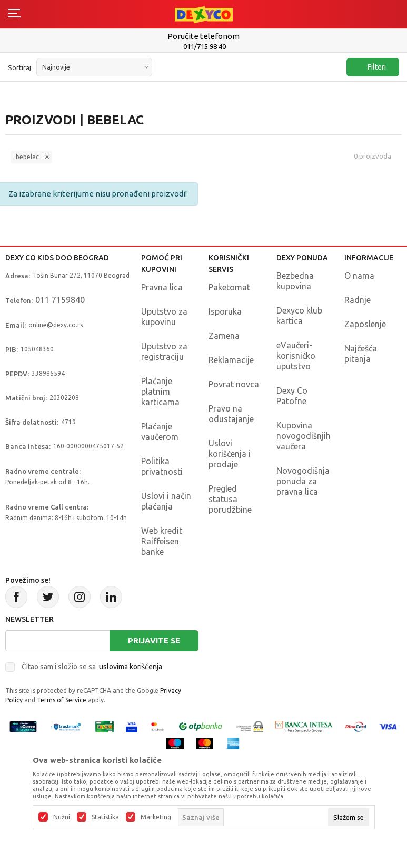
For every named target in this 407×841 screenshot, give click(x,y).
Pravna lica (162, 287)
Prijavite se (154, 640)
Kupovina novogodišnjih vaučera (303, 435)
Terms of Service (61, 700)
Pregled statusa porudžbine (230, 499)
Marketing (156, 817)
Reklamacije (231, 360)
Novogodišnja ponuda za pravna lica (303, 481)
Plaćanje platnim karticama (160, 391)
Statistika (105, 817)
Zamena (224, 335)
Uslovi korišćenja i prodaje (230, 453)
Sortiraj (19, 67)
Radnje (357, 300)
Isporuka (225, 311)
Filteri (371, 67)
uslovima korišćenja (130, 666)
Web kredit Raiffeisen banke (161, 541)
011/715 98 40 (204, 46)
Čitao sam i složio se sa (92, 666)
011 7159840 (60, 300)
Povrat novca (234, 384)
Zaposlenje (365, 324)
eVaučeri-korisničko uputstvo (295, 355)
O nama (359, 275)
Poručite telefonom (203, 36)
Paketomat (229, 287)
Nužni (61, 817)
